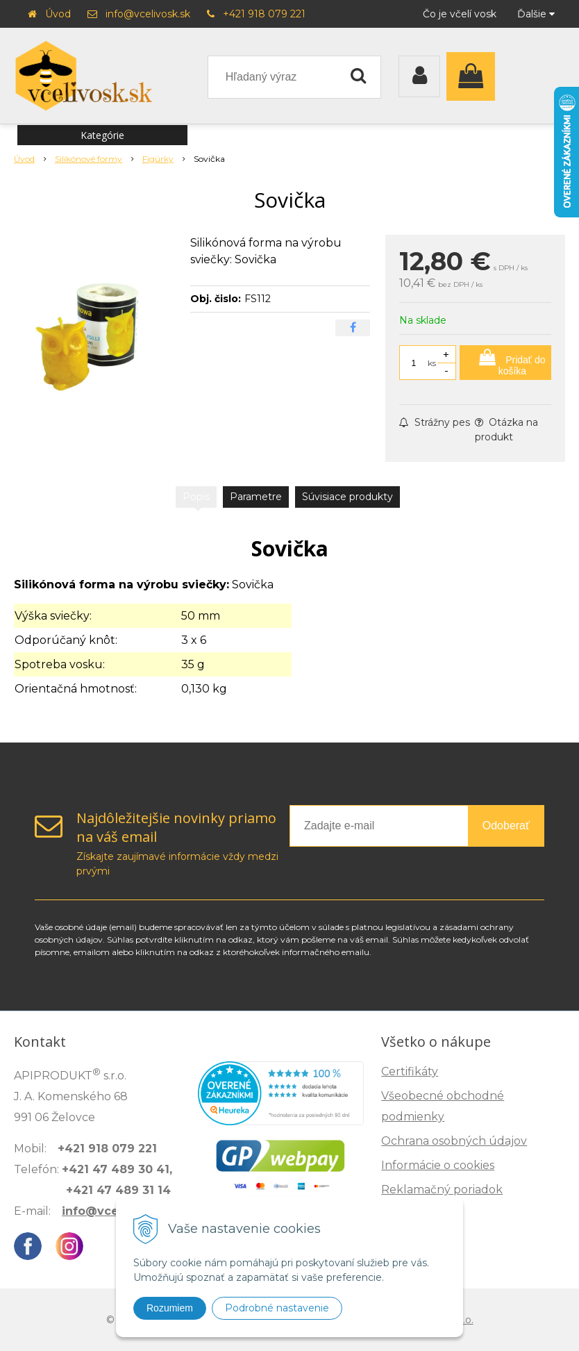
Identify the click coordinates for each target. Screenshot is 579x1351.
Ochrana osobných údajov (454, 1140)
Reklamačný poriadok (442, 1189)
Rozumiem (169, 1307)
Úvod (58, 14)
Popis (196, 496)
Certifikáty (409, 1071)
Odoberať (506, 825)
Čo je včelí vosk (459, 14)
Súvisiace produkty (347, 496)
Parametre (256, 496)
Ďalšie (536, 14)
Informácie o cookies (437, 1165)
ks (432, 363)
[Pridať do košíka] (505, 362)
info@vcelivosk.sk (148, 14)
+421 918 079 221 (264, 14)
